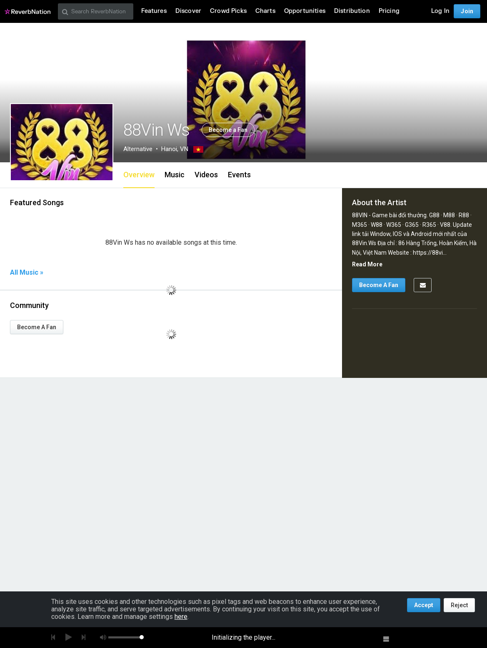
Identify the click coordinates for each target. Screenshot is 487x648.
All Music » (26, 272)
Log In (440, 11)
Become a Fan (228, 130)
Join (467, 11)
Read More (367, 264)
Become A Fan (36, 327)
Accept (423, 605)
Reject (459, 605)
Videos (206, 174)
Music (175, 174)
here (181, 617)
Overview (139, 174)
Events (239, 174)
